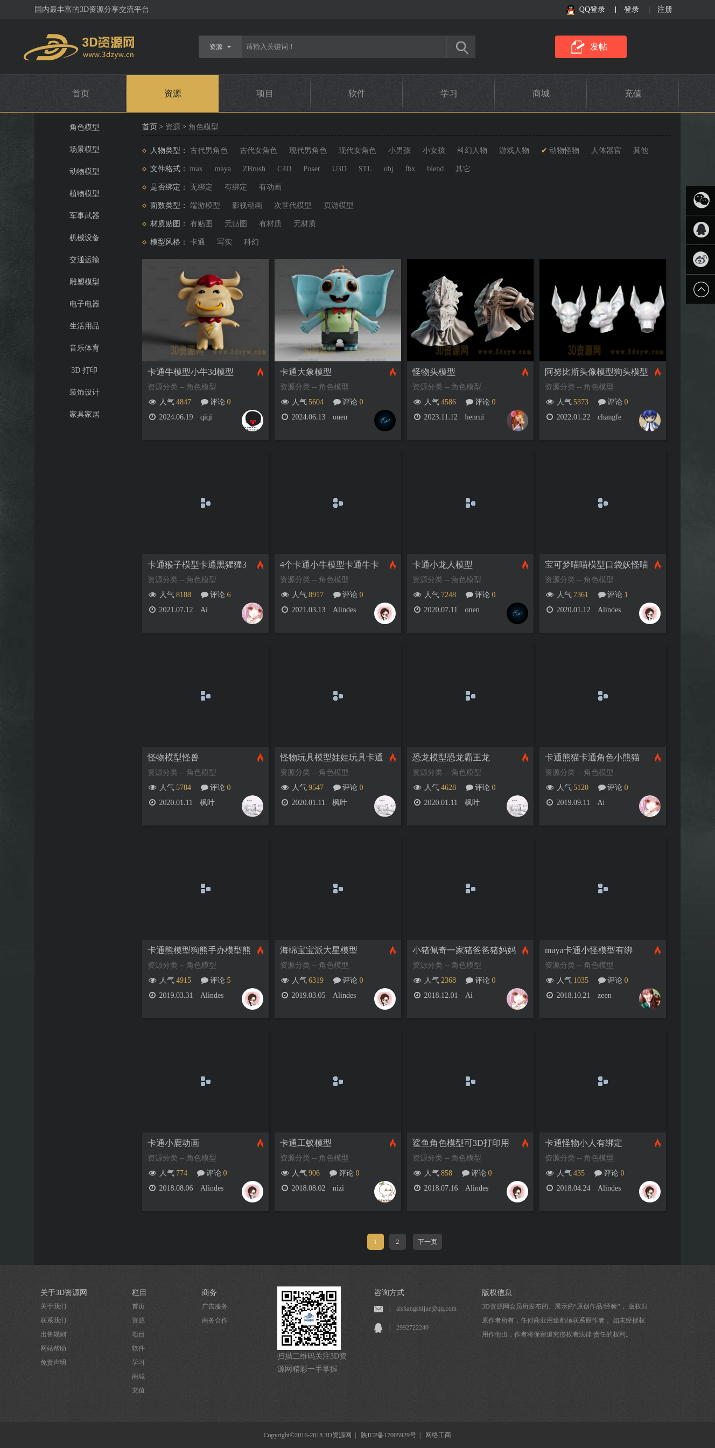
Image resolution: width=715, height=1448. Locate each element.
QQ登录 (592, 9)
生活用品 (84, 326)
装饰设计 (84, 392)
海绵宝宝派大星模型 (319, 950)
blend (435, 169)
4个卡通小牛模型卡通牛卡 (329, 564)
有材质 (270, 224)
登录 (631, 9)
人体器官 (606, 150)
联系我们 (53, 1320)
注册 (664, 9)
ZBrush (254, 169)
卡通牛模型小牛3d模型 (191, 371)
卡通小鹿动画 (173, 1143)
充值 (633, 93)
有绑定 (236, 187)
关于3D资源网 (63, 1293)
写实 (224, 242)
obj (389, 169)
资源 (172, 93)
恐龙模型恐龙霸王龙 (451, 757)
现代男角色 (308, 150)
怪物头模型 (433, 371)
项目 (265, 93)
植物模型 (84, 194)
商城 (541, 93)
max (196, 169)
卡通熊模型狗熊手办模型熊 (199, 950)
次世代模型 (293, 205)
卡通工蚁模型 (306, 1143)
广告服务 (215, 1306)
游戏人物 (514, 150)
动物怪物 (564, 150)
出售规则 (53, 1334)
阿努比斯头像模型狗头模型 (596, 371)
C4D (284, 169)
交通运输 (84, 260)
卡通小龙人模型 (442, 564)
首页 (80, 93)
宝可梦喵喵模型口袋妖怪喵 (596, 564)
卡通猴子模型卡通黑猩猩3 (197, 564)
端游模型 (205, 205)
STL (365, 169)
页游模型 (339, 205)
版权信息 (497, 1293)
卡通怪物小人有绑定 (583, 1143)
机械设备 (84, 238)
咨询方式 (389, 1293)
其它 (463, 169)
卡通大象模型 (306, 371)
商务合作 (215, 1320)
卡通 (197, 242)
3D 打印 (84, 370)
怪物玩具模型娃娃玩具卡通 (331, 757)
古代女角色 (258, 150)
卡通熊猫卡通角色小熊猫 (592, 757)
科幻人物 (472, 150)
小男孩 (399, 150)
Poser (311, 169)
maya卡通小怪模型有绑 (589, 950)
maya (223, 169)
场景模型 (84, 149)
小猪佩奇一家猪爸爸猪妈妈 (464, 950)
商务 (209, 1293)
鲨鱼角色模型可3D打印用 (460, 1143)
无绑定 (201, 187)
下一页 (427, 1242)
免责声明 (53, 1362)
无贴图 (236, 224)
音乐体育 (84, 348)
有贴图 (201, 224)
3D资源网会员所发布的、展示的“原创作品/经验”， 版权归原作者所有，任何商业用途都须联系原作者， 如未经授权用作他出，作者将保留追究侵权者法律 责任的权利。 (565, 1320)
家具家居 (84, 414)
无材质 (304, 224)
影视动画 (247, 205)
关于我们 (53, 1306)
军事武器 (84, 216)
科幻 (251, 242)
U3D (339, 169)
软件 (357, 93)
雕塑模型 (84, 282)
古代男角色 (209, 150)
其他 (640, 150)
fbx (410, 169)
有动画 (270, 187)
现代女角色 (357, 150)
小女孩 (434, 150)
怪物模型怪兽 (173, 757)
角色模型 (84, 127)
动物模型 (84, 171)
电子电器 (84, 304)
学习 (449, 93)
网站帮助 (53, 1348)
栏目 (139, 1293)
